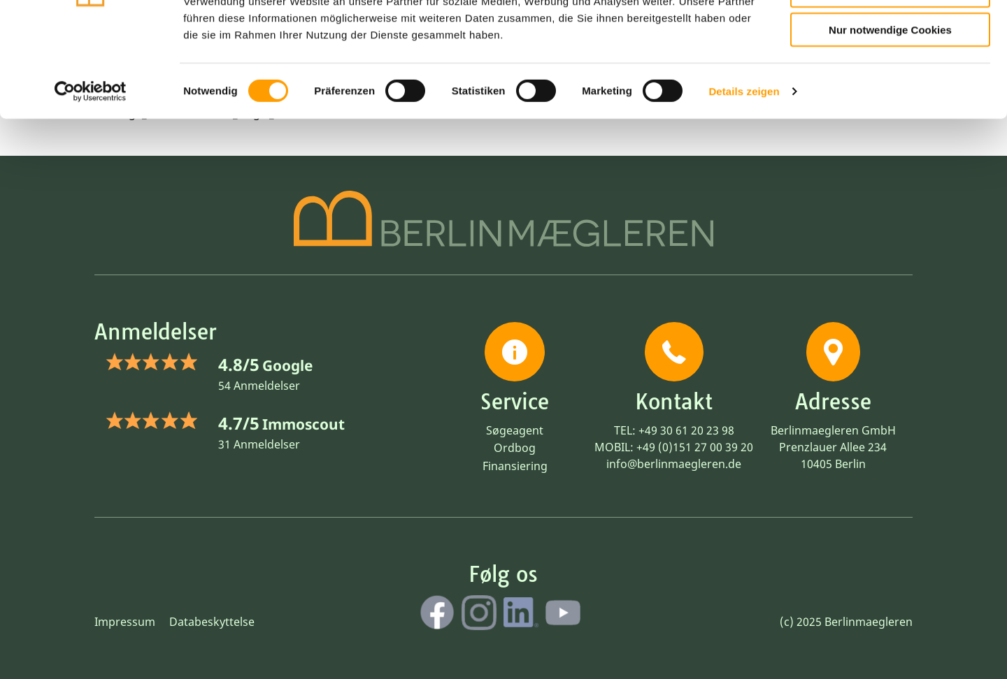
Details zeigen (743, 174)
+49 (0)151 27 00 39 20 (694, 447)
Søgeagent (514, 430)
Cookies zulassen (890, 34)
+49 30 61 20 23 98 (686, 430)
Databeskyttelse (212, 621)
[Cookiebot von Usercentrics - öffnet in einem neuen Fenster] (90, 174)
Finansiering (515, 466)
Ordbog (515, 447)
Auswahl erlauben (890, 74)
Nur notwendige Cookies (890, 113)
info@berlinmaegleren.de (673, 464)
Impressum (124, 621)
